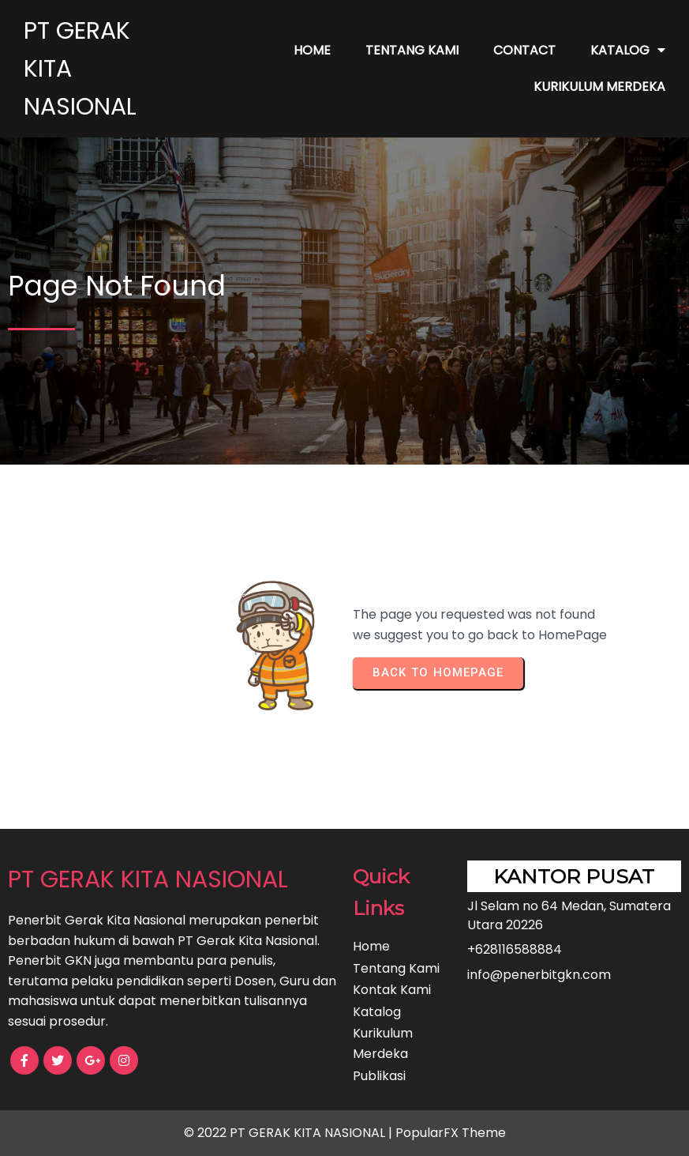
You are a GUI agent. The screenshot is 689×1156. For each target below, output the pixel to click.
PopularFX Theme (450, 1133)
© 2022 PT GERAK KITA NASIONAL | (289, 1133)
